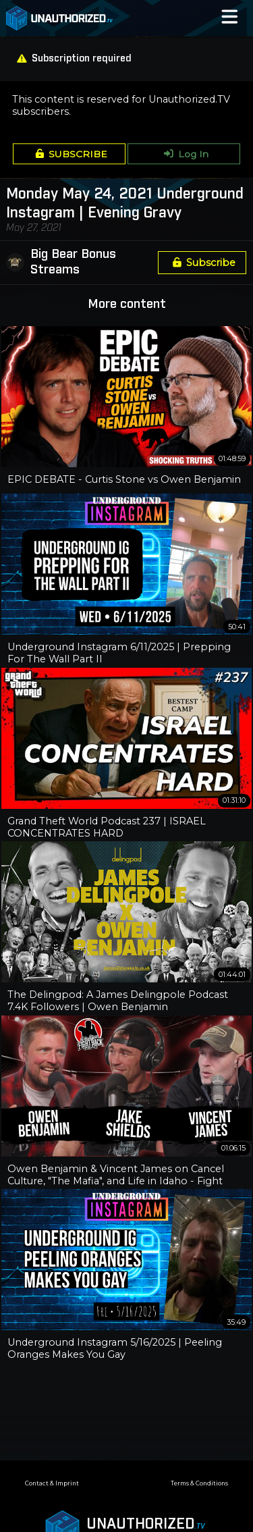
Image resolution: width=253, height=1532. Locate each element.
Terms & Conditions (199, 1483)
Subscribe (201, 263)
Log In (183, 154)
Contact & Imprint (52, 1483)
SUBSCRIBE (69, 154)
